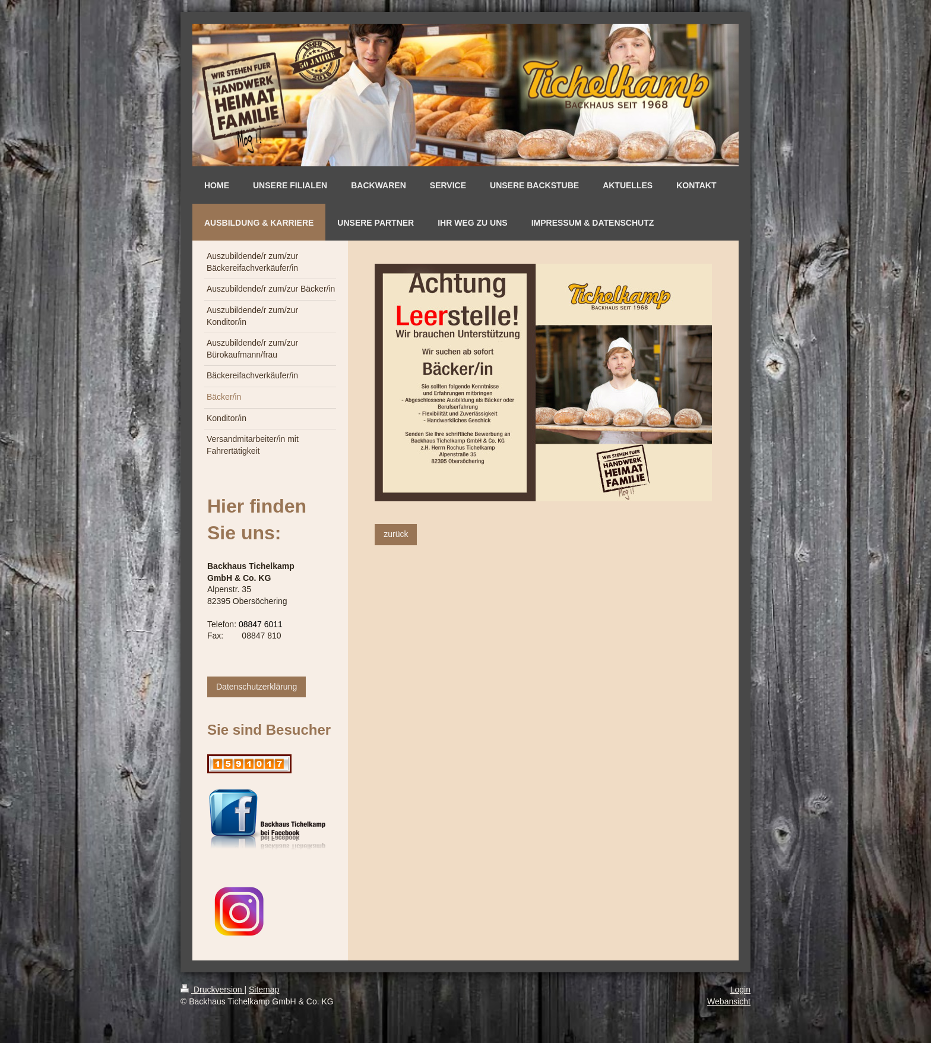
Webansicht (728, 1001)
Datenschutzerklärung (256, 686)
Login (740, 989)
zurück (396, 534)
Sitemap (264, 989)
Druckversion (212, 989)
